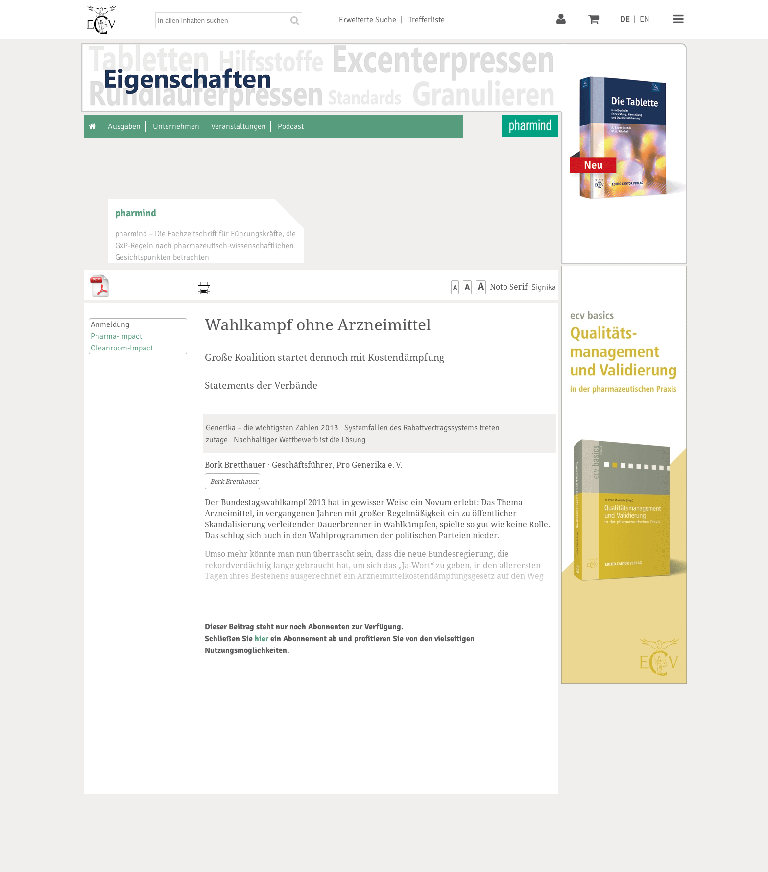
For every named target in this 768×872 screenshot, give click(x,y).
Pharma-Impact (116, 336)
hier (261, 639)
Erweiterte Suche (367, 20)
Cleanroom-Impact (122, 348)
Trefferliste (426, 20)
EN (644, 19)
